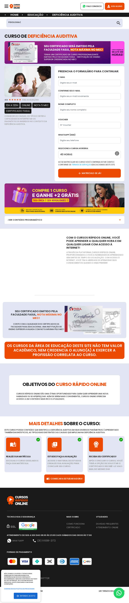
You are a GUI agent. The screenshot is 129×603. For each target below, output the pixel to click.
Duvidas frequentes (103, 526)
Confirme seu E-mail (69, 91)
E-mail (61, 77)
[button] (117, 154)
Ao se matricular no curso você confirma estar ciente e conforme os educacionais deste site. (86, 163)
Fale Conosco (90, 6)
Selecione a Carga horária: (73, 148)
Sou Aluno (114, 6)
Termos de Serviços (81, 165)
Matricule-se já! (89, 173)
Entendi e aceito (25, 595)
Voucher (63, 119)
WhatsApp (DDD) (66, 135)
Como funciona (76, 524)
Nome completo (67, 104)
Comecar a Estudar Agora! (64, 479)
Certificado (74, 528)
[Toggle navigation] (6, 6)
